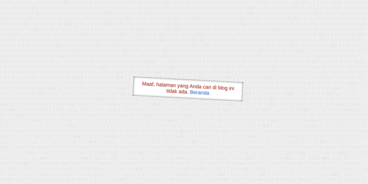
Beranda (199, 92)
